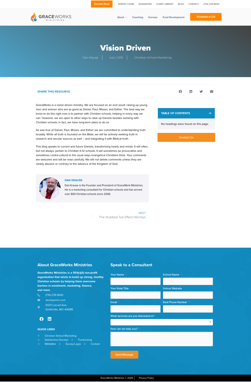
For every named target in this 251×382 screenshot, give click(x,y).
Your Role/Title (119, 288)
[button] (180, 91)
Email (113, 302)
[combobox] (161, 322)
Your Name (117, 275)
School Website (172, 288)
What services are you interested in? (132, 316)
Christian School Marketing (153, 57)
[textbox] (161, 323)
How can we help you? (124, 329)
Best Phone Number (175, 302)
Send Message (124, 355)
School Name (171, 275)
